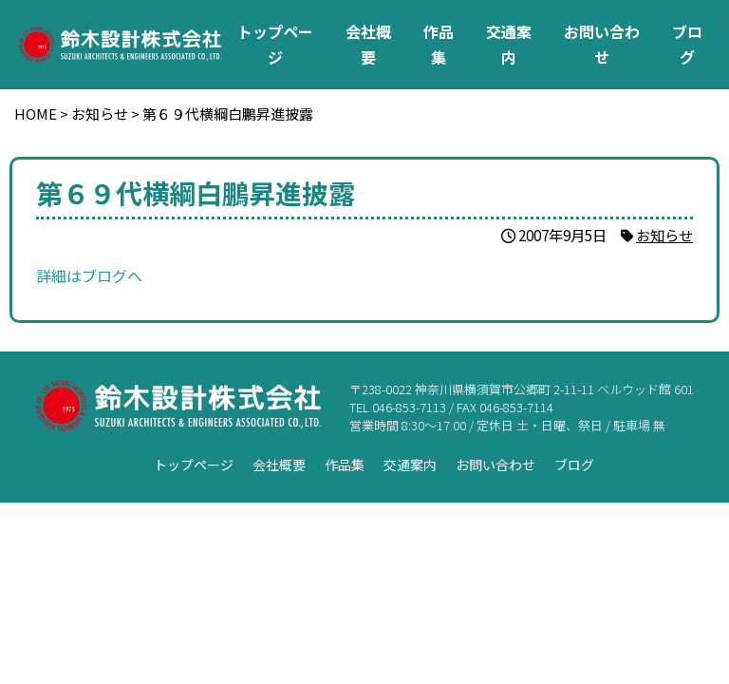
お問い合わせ (602, 44)
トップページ (275, 44)
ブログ (687, 44)
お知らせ (664, 234)
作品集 (438, 44)
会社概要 (368, 44)
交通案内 (509, 44)
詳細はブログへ (89, 275)
